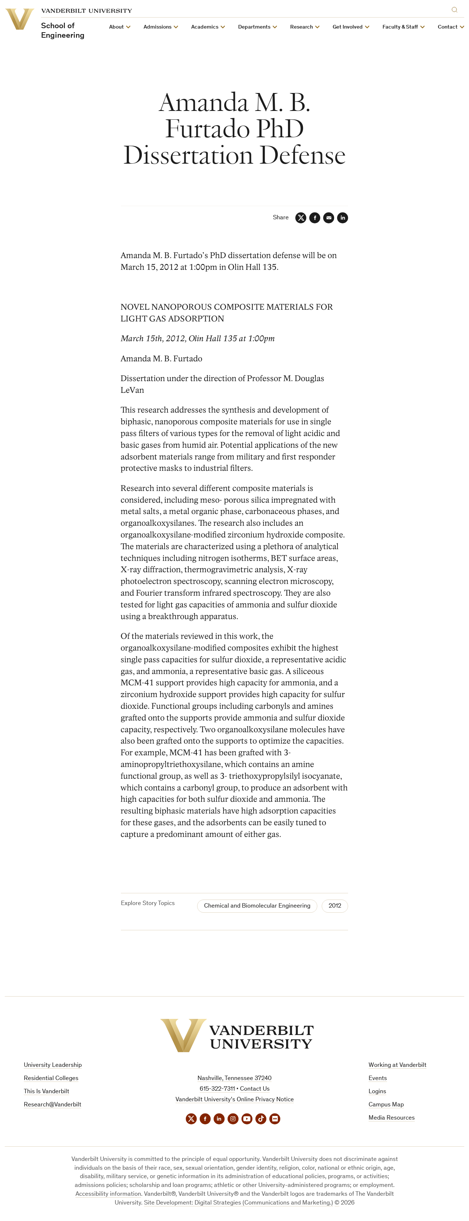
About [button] (116, 27)
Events (378, 1079)
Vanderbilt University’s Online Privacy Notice (235, 1100)
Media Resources (392, 1118)
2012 (335, 906)
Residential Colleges (51, 1079)
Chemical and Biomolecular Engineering (257, 906)
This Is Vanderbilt (46, 1092)
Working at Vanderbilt (397, 1065)
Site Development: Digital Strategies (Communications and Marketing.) (238, 1203)
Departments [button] (254, 27)
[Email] (328, 217)
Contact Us (255, 1089)
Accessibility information (108, 1194)
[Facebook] (314, 217)
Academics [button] (204, 27)
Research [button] (301, 27)
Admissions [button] (157, 27)
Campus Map (386, 1105)
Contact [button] (448, 27)
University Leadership (53, 1065)
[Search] (456, 8)
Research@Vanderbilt (52, 1105)
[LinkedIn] (342, 217)
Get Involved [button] (348, 27)
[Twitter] (300, 217)
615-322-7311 (217, 1089)
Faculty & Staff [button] (400, 27)
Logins (377, 1092)
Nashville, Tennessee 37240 (234, 1079)
